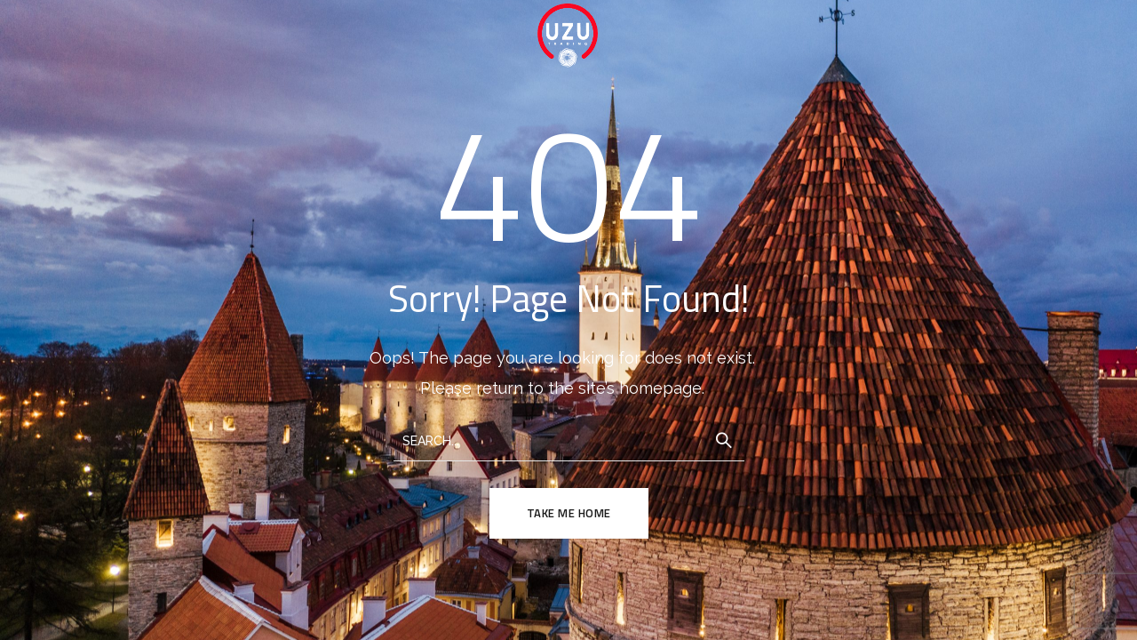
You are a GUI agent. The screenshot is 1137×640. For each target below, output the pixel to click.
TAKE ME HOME (569, 513)
